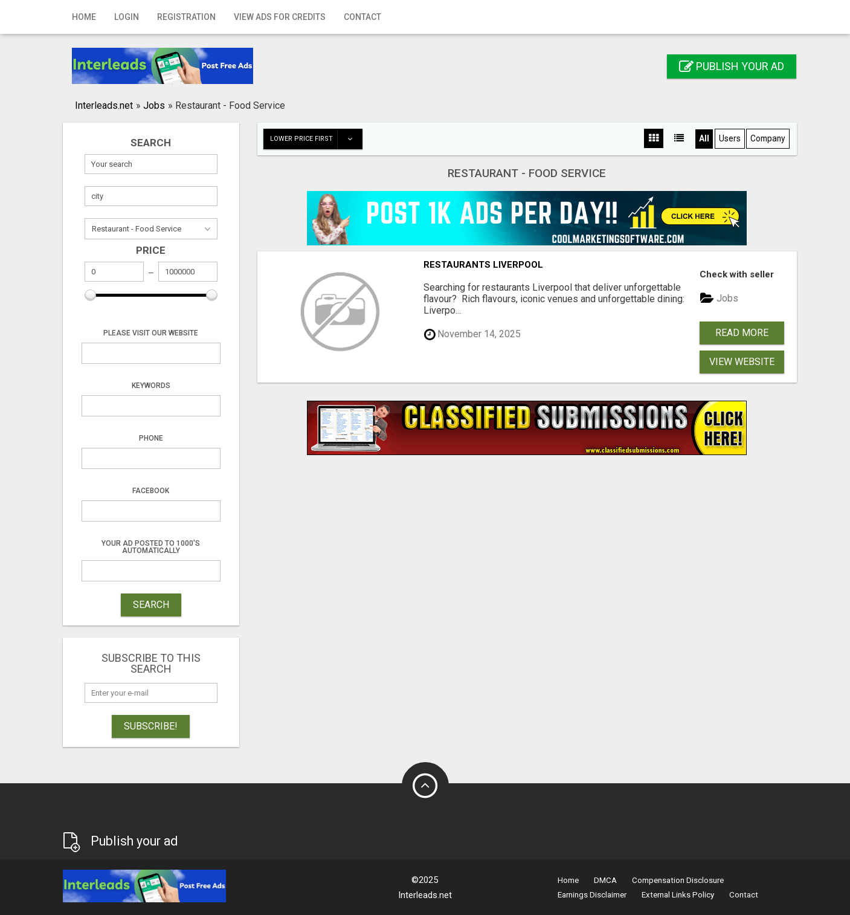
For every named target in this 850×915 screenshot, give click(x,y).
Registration (186, 17)
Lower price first (316, 139)
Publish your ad (731, 66)
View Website (741, 361)
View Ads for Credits (280, 17)
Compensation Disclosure (678, 880)
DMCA (605, 880)
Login (126, 17)
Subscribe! (151, 726)
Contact (362, 17)
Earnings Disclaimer (592, 894)
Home (84, 17)
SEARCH (151, 604)
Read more (741, 332)
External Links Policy (678, 894)
